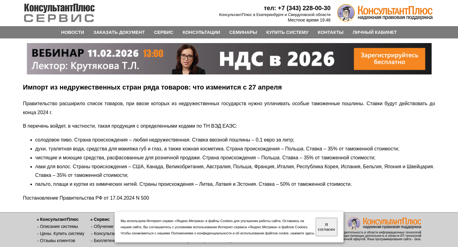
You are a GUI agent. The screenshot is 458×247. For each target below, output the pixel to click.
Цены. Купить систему (62, 233)
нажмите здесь (302, 233)
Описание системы (59, 226)
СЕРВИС (163, 32)
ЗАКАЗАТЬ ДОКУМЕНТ (119, 32)
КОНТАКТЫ (331, 32)
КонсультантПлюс (59, 219)
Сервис (102, 219)
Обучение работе (111, 226)
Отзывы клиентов (57, 240)
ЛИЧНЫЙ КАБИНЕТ (375, 32)
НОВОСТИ (72, 32)
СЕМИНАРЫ (243, 32)
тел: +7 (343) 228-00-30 (297, 8)
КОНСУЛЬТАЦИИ (201, 32)
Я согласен (326, 227)
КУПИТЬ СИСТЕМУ (287, 32)
